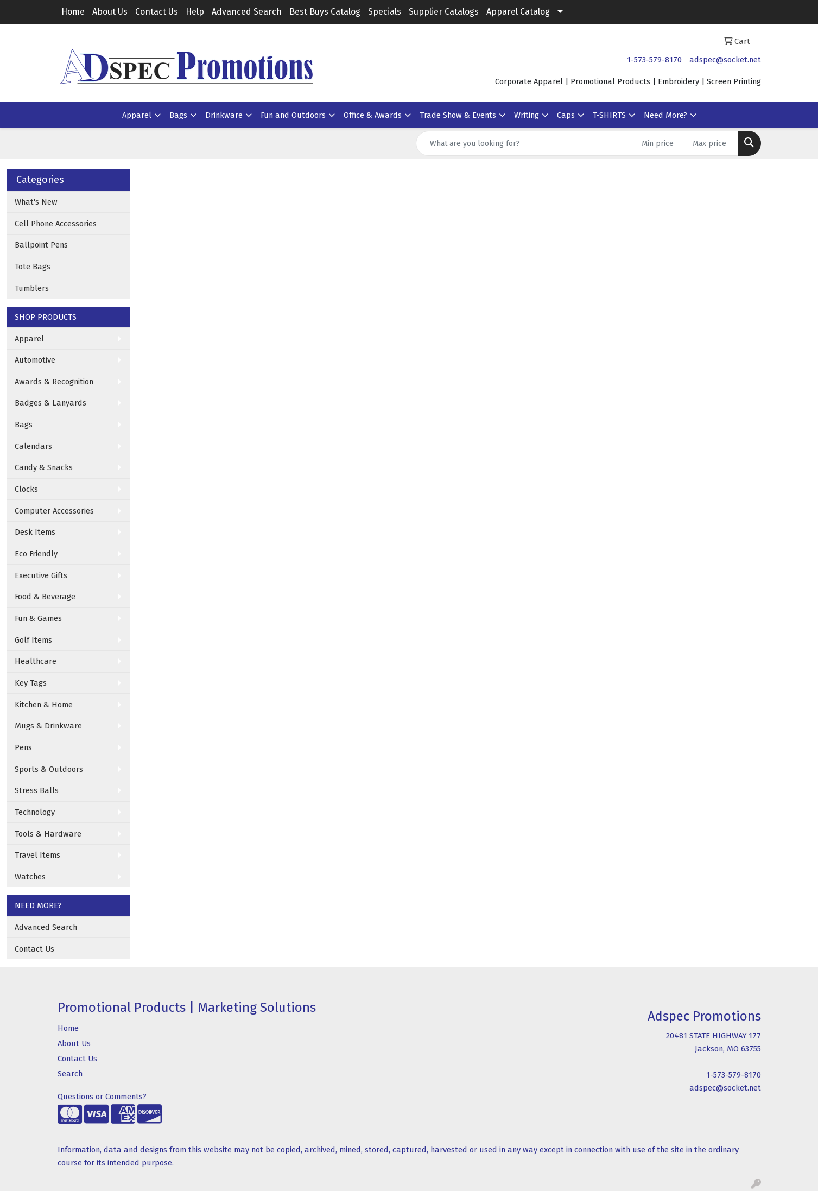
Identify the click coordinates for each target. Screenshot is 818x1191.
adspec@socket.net (725, 60)
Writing (526, 115)
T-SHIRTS (609, 115)
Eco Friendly (36, 554)
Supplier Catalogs (444, 12)
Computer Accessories (54, 511)
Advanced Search (247, 12)
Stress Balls (37, 790)
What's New (36, 202)
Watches (30, 877)
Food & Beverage (45, 596)
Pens (23, 747)
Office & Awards (373, 115)
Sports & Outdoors (49, 769)
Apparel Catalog (518, 12)
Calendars (33, 446)
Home (73, 12)
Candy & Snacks (44, 467)
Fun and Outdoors (293, 115)
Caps (566, 115)
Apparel (136, 115)
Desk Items (35, 532)
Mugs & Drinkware (48, 726)
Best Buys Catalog (324, 12)
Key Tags (31, 683)
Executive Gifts (41, 575)
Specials (384, 12)
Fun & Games (38, 618)
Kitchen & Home (44, 704)
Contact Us (156, 12)
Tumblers (32, 288)
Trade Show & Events (458, 115)
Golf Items (33, 640)
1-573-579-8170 (654, 60)
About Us (110, 12)
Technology (35, 812)
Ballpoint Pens (41, 245)
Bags (178, 115)
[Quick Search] (526, 143)
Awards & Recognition (54, 382)
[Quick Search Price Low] (661, 143)
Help (195, 12)
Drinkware (224, 115)
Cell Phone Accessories (56, 224)
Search (70, 1074)
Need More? (665, 115)
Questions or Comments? (102, 1096)
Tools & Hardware (48, 834)
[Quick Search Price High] (712, 143)
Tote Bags (32, 266)
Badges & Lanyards (50, 403)
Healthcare (35, 661)
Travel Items (37, 855)
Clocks (26, 489)
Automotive (35, 360)
